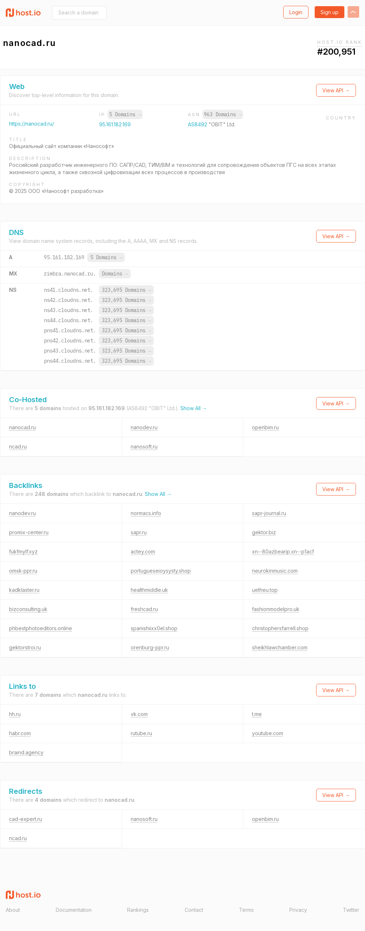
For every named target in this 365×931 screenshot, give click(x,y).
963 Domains (223, 114)
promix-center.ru (29, 532)
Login (295, 12)
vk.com (139, 714)
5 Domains (125, 114)
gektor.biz (264, 532)
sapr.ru (139, 532)
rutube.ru (141, 733)
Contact (194, 910)
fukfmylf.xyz (23, 551)
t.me (257, 714)
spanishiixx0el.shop (154, 628)
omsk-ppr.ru (23, 571)
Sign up (329, 12)
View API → (336, 90)
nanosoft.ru (144, 446)
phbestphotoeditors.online (40, 628)
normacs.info (146, 513)
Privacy (298, 910)
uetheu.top (265, 590)
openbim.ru (265, 427)
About (13, 910)
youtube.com (267, 733)
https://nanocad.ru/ (31, 124)
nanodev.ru (144, 427)
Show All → (193, 408)
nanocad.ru (22, 427)
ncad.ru (18, 446)
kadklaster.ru (24, 590)
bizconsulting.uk (28, 609)
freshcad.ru (144, 609)
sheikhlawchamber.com (279, 647)
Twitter (351, 910)
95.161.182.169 (115, 124)
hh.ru (15, 714)
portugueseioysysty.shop (161, 571)
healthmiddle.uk (149, 590)
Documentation (74, 910)
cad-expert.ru (25, 819)
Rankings (138, 910)
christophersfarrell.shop (280, 628)
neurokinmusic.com (275, 571)
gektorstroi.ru (25, 647)
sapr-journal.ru (269, 513)
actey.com (143, 551)
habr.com (20, 733)
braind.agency (26, 752)
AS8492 (198, 124)
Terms (246, 910)
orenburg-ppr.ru (150, 647)
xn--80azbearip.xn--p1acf (283, 551)
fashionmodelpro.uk (275, 609)
